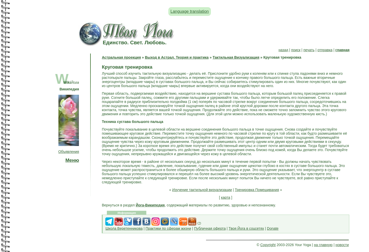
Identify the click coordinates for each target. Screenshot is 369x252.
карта (225, 197)
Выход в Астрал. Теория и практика (177, 57)
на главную (323, 245)
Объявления (68, 152)
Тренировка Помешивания (257, 190)
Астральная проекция (121, 57)
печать (308, 50)
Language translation (189, 11)
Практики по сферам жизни (168, 228)
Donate (273, 228)
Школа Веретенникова (123, 228)
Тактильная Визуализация (236, 57)
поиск (295, 50)
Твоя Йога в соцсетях (246, 228)
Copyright (268, 245)
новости (342, 245)
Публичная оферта (210, 228)
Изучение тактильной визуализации (202, 190)
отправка (325, 50)
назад (283, 50)
